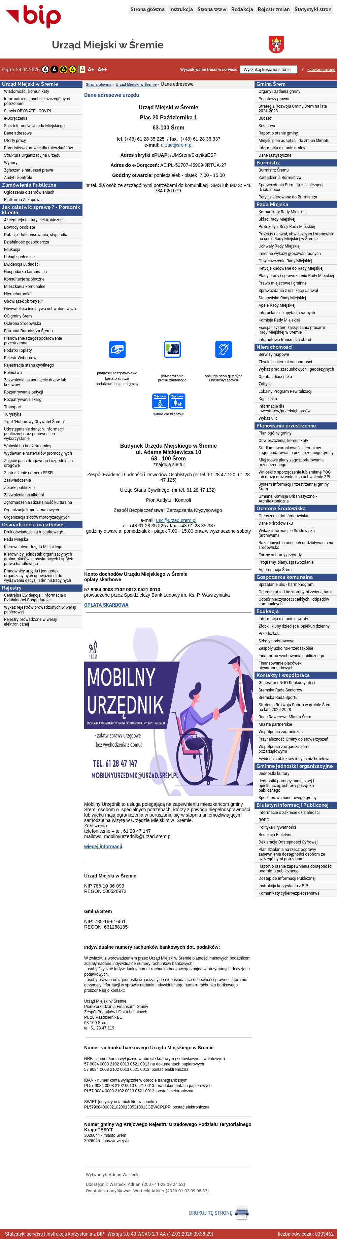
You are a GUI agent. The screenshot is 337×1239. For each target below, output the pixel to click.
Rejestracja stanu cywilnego (29, 365)
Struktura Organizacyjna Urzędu (32, 155)
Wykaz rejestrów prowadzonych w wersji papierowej (40, 609)
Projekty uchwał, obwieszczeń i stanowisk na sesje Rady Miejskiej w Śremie (296, 236)
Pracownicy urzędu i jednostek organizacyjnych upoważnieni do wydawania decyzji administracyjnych (37, 576)
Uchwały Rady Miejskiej (280, 246)
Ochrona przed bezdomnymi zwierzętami (295, 592)
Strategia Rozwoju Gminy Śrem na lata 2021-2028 (293, 108)
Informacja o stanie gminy (282, 148)
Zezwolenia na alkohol (24, 495)
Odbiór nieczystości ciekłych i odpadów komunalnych (294, 601)
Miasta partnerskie (275, 724)
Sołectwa (267, 125)
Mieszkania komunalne (24, 286)
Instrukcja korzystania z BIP (283, 886)
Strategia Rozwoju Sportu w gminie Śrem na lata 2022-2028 (295, 707)
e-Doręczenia (15, 118)
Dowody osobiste (19, 227)
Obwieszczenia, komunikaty (283, 440)
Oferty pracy (15, 140)
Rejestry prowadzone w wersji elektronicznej (30, 622)
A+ (91, 69)
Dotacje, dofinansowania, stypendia (35, 234)
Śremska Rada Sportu (278, 697)
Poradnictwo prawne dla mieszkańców (38, 148)
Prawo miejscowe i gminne (283, 283)
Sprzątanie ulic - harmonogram (286, 584)
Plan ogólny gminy (275, 433)
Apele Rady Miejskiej (277, 305)
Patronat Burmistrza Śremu (28, 331)
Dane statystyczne (275, 155)
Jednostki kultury (274, 773)
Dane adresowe (18, 133)
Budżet (265, 118)
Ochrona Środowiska (22, 323)
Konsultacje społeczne (24, 279)
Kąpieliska (268, 399)
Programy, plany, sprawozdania (286, 562)
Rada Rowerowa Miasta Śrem (285, 717)
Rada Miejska (16, 539)
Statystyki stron (313, 9)
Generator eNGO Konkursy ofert (287, 682)
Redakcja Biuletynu (276, 834)
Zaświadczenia (17, 480)
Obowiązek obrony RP (23, 301)
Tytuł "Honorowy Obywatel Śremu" (34, 421)
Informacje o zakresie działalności (289, 812)
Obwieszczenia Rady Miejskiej (285, 261)
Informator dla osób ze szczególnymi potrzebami (37, 101)
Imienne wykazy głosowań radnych (290, 253)
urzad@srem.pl (177, 145)
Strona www (212, 9)
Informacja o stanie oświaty (283, 618)
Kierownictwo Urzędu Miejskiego (33, 547)
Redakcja (242, 9)
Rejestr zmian (274, 9)
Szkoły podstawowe (276, 641)
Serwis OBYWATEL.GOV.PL (28, 111)
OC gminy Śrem (18, 316)
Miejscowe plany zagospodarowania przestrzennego (291, 462)
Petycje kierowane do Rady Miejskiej (291, 268)
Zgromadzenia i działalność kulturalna (38, 502)
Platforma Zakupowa (23, 199)
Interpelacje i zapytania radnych (287, 312)
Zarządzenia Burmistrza (280, 177)
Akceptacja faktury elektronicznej (34, 220)
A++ (102, 69)
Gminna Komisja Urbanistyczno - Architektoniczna (288, 498)
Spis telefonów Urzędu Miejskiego (34, 125)
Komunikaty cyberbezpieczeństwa (289, 893)
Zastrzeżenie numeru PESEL (29, 473)
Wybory (11, 162)
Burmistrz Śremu (274, 170)
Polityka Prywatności (277, 827)
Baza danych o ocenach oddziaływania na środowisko (296, 545)
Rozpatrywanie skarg (22, 399)
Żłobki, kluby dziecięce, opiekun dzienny (294, 626)
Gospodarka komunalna (25, 271)
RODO (264, 820)
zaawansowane (321, 69)
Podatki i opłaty (18, 350)
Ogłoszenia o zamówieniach (29, 192)
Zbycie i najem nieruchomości (285, 362)
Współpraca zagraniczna (281, 731)
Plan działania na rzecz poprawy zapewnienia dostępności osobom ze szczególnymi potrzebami (292, 854)
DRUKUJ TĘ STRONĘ (219, 1213)
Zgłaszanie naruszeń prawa (28, 170)
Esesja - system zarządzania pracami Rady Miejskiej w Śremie (292, 330)
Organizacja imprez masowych (31, 510)
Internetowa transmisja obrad (285, 339)
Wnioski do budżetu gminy (27, 446)
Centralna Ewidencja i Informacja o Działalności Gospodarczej (35, 597)
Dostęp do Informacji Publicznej (287, 878)
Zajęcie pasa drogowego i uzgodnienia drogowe (38, 463)
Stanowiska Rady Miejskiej (282, 298)
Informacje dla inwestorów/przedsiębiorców (284, 408)
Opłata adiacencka (275, 376)
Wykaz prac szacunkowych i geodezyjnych (296, 369)
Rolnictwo (13, 372)
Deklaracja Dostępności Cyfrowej (288, 842)
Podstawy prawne (275, 99)
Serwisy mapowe (274, 354)
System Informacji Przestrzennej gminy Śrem (294, 486)
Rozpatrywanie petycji (23, 392)
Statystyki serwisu (24, 1234)
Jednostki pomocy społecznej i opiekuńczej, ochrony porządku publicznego (286, 786)
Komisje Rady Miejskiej (279, 320)
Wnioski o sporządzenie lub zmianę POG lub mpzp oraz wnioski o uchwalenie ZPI (295, 474)
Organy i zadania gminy (279, 91)
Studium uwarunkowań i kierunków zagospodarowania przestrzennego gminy (296, 450)
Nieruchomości (17, 294)
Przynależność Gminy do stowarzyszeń (293, 739)
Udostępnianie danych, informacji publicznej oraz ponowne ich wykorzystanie (34, 434)
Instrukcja (181, 9)
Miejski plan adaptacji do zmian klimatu (294, 140)
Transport (13, 407)
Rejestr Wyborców (20, 357)
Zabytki (265, 384)
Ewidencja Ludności (22, 264)
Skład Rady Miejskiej (277, 219)
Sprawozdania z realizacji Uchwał (288, 290)
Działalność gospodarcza (26, 242)
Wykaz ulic (268, 418)
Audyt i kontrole (18, 177)
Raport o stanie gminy (278, 133)
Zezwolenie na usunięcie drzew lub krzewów (35, 382)
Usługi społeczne (19, 257)
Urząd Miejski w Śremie (136, 84)
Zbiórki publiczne (19, 487)
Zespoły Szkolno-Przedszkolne (286, 648)
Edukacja (12, 249)
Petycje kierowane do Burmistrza (288, 197)
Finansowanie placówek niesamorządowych (280, 665)
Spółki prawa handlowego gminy (287, 797)
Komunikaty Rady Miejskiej (283, 212)
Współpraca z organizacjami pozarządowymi (284, 749)
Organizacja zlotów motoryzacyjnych (37, 517)
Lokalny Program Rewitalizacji (285, 391)
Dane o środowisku (276, 523)
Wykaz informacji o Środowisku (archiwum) (287, 533)
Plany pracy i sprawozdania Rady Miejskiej (296, 275)
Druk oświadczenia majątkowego (33, 532)
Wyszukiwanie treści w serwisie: (209, 69)
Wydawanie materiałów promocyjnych (38, 453)
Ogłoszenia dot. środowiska (283, 516)
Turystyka (12, 414)
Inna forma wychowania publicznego (291, 655)
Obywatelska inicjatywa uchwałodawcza (40, 308)
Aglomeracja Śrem (275, 569)
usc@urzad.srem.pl (176, 520)
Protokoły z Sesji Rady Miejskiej (287, 226)
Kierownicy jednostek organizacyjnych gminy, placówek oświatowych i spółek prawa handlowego (38, 559)
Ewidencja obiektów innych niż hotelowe (295, 758)
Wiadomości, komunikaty (26, 91)
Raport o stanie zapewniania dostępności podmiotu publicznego (296, 868)
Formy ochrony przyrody (280, 555)
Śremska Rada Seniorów (280, 690)
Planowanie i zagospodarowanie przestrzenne (33, 340)
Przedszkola (269, 633)
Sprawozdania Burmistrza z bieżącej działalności (291, 187)
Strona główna (148, 9)
